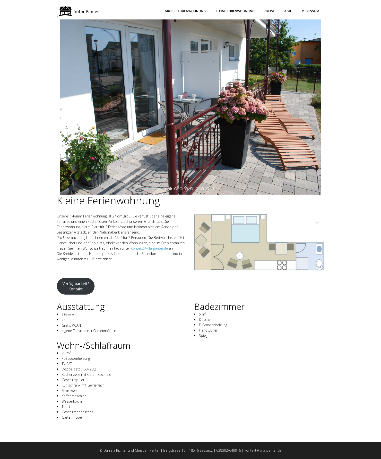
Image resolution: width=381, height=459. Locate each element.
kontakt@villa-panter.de (149, 248)
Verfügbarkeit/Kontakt (75, 286)
